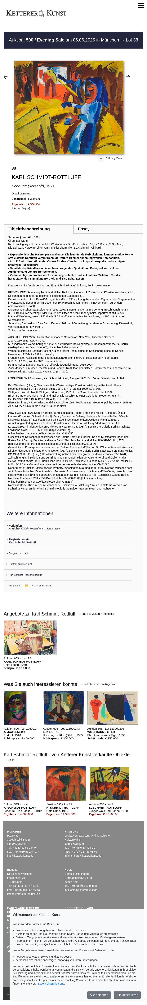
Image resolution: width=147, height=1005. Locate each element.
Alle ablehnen (99, 995)
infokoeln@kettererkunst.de (81, 889)
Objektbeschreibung (29, 229)
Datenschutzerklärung (51, 983)
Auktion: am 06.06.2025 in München (64, 39)
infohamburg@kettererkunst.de (83, 855)
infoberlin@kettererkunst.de (23, 893)
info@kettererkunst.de (20, 855)
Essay (84, 229)
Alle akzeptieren (127, 995)
